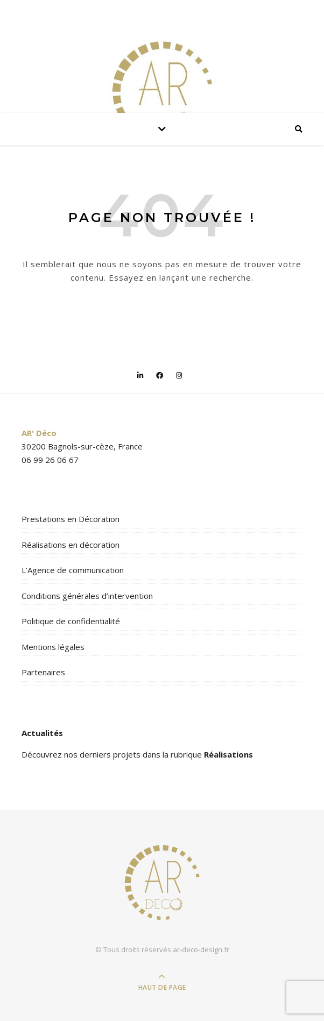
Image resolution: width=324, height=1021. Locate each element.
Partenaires (43, 672)
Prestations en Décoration (70, 518)
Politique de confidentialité (71, 621)
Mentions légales (53, 646)
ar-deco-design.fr (201, 949)
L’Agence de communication (73, 570)
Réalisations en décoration (70, 544)
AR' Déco (39, 432)
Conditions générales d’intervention (87, 595)
